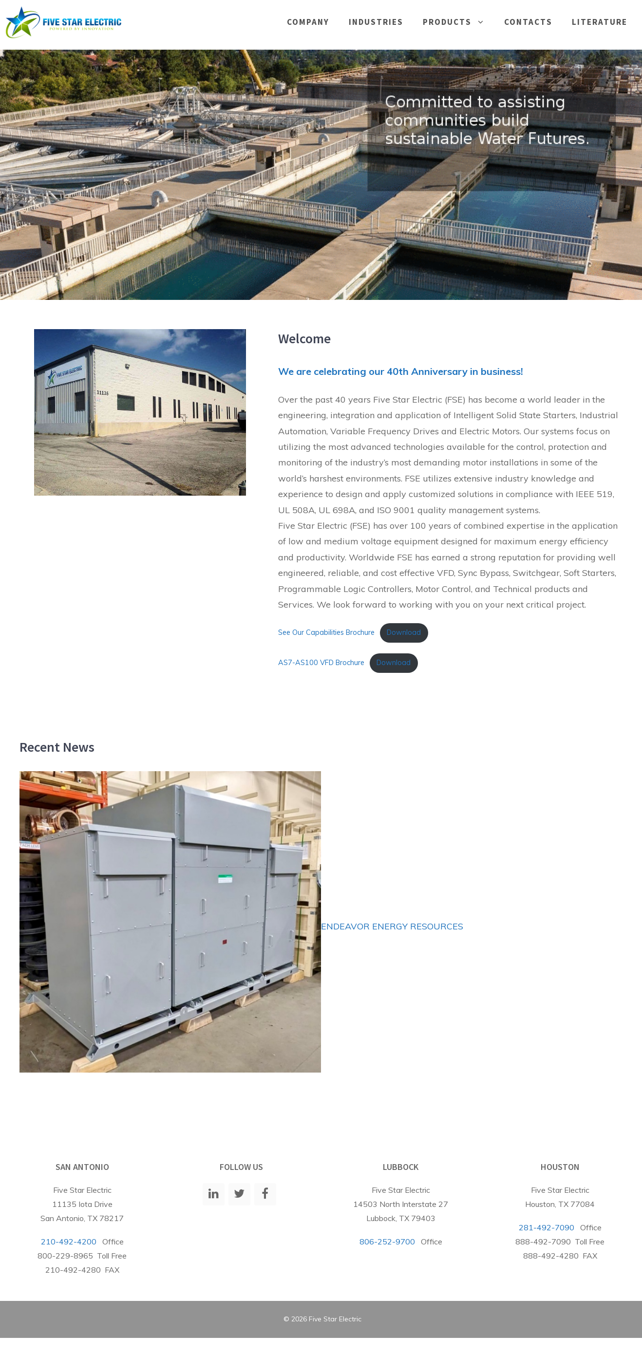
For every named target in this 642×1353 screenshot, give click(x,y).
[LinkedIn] (214, 1194)
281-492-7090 (546, 1227)
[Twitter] (239, 1194)
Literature (599, 22)
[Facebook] (265, 1194)
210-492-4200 (68, 1241)
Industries (376, 22)
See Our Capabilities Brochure (326, 632)
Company (308, 22)
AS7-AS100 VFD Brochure (321, 662)
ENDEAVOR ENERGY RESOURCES (392, 926)
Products (458, 22)
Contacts (528, 22)
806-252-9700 (387, 1241)
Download (404, 632)
